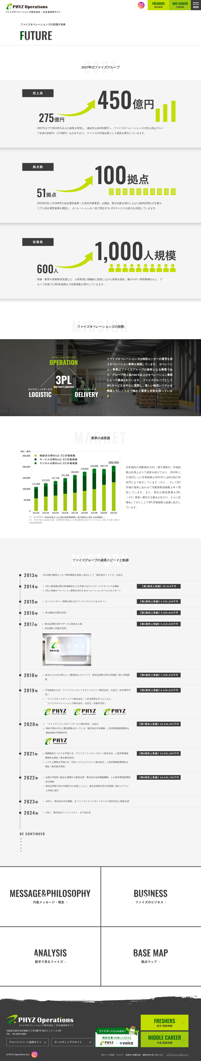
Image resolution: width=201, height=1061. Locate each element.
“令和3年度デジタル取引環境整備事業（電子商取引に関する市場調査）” (74, 517)
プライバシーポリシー (177, 1055)
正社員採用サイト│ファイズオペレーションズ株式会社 (33, 8)
